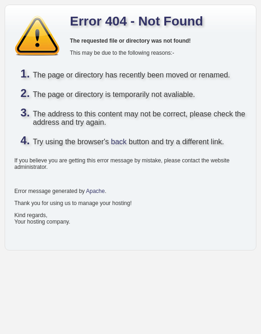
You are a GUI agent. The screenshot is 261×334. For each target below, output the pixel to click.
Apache (95, 191)
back (119, 142)
